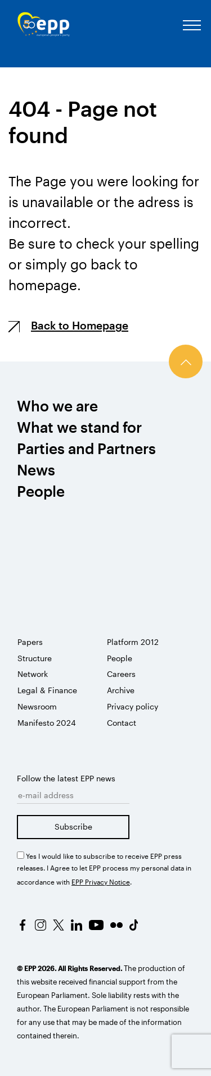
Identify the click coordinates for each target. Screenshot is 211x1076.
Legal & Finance (47, 690)
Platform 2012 (133, 642)
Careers (121, 674)
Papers (30, 642)
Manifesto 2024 (46, 722)
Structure (34, 658)
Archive (120, 690)
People (119, 658)
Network (32, 674)
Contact (121, 722)
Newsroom (37, 706)
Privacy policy (132, 706)
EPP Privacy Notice (100, 882)
